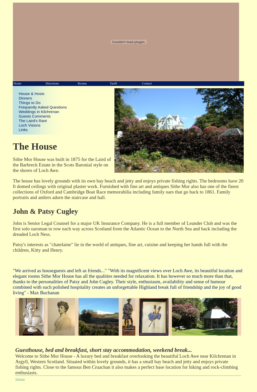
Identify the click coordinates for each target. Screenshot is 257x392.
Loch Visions (29, 125)
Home (17, 83)
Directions (52, 83)
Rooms (82, 83)
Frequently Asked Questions (43, 107)
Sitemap (20, 379)
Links (23, 130)
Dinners (25, 98)
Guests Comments (34, 116)
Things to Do (29, 103)
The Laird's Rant (33, 121)
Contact (147, 83)
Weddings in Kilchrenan (39, 112)
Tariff (113, 83)
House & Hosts (31, 93)
